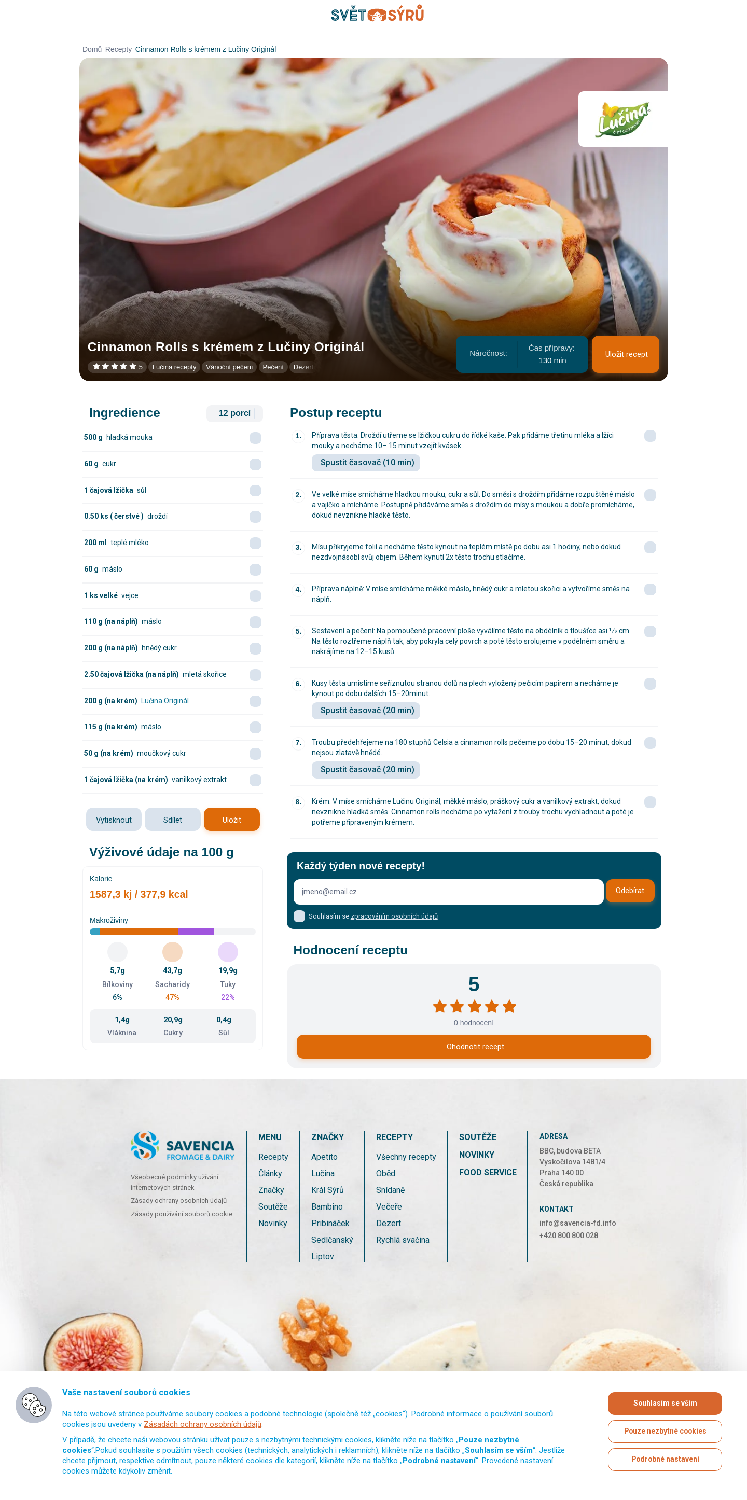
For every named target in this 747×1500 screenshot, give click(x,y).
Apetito (324, 1157)
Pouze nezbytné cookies (665, 1431)
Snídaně (390, 1190)
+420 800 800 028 (569, 1235)
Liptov (322, 1256)
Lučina (323, 1173)
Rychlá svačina (403, 1240)
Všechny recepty (406, 1157)
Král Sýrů (327, 1190)
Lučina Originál (165, 701)
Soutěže (273, 1207)
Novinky (272, 1223)
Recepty (118, 49)
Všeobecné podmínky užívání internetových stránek (174, 1182)
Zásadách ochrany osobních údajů (202, 1424)
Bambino (327, 1207)
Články (270, 1173)
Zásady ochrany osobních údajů (179, 1200)
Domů (92, 49)
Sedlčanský (332, 1240)
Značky (271, 1190)
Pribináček (330, 1223)
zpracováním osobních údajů (394, 916)
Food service (488, 1172)
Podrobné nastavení (665, 1459)
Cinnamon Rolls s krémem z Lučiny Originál (205, 49)
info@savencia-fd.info (578, 1223)
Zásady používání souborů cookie (181, 1214)
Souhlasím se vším (665, 1403)
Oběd (385, 1173)
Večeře (389, 1207)
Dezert (388, 1223)
